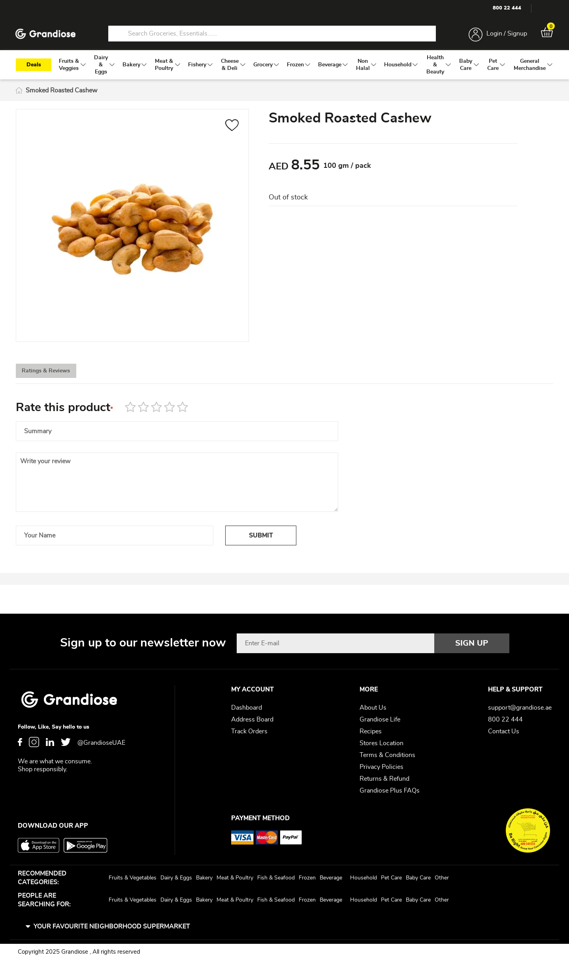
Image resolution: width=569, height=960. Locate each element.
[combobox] (272, 35)
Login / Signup (505, 35)
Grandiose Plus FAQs (390, 790)
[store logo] (47, 35)
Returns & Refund (384, 779)
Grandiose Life (380, 719)
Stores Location (381, 743)
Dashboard (246, 708)
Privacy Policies (381, 767)
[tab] (59, 376)
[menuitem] (69, 67)
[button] (232, 129)
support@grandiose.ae (520, 708)
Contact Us (503, 731)
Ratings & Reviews (59, 377)
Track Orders (249, 731)
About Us (373, 708)
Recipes (371, 731)
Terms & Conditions (387, 755)
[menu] (284, 67)
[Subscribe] (471, 643)
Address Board (252, 719)
